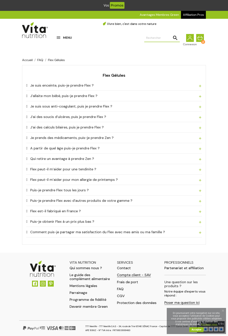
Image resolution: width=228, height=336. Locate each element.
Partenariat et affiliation (184, 268)
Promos (117, 5)
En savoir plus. (209, 324)
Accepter (196, 329)
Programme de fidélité (88, 300)
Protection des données (136, 303)
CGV (121, 296)
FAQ (120, 289)
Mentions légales (83, 286)
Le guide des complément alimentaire (90, 277)
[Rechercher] (162, 40)
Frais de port (127, 282)
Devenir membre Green (89, 307)
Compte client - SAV (134, 275)
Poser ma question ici (182, 303)
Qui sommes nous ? (86, 268)
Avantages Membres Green (159, 15)
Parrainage (78, 293)
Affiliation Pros (193, 15)
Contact (124, 268)
